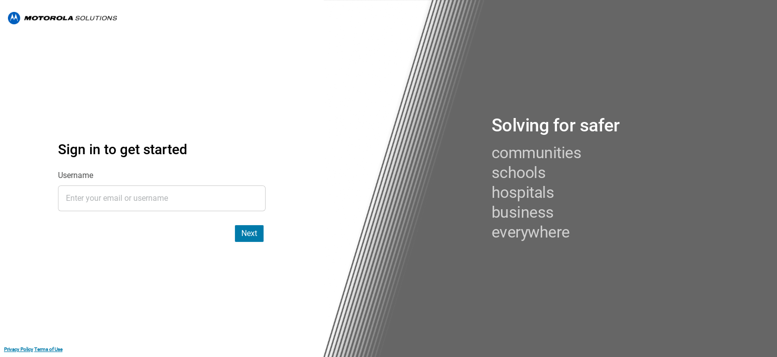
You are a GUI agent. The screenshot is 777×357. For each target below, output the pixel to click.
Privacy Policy (18, 349)
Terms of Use (48, 349)
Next (249, 233)
